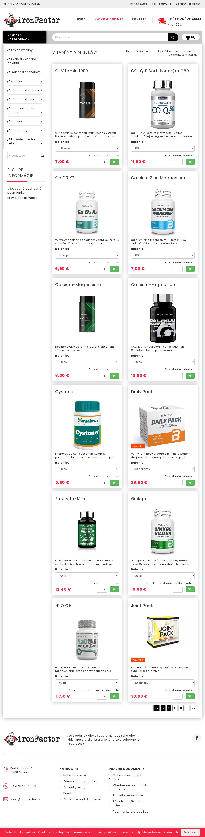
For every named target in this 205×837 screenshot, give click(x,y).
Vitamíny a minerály (183, 55)
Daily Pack (142, 392)
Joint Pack (142, 605)
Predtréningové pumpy (25, 110)
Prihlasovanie (162, 4)
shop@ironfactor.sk (25, 799)
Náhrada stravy (26, 99)
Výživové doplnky (109, 19)
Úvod (81, 19)
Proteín (26, 121)
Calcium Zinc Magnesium (158, 178)
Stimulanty (26, 130)
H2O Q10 (64, 605)
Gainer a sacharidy (26, 72)
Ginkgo (138, 498)
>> (193, 708)
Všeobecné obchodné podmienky (24, 191)
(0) (193, 37)
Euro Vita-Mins (71, 498)
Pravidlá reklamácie (22, 198)
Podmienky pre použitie (131, 811)
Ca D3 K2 (64, 178)
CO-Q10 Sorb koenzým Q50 (160, 71)
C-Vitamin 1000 (71, 71)
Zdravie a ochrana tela (181, 51)
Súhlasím (190, 832)
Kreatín (26, 81)
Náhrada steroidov (26, 90)
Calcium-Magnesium (78, 284)
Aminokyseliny (26, 50)
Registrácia (139, 4)
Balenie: (62, 142)
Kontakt (139, 19)
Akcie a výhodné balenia (22, 61)
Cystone (64, 392)
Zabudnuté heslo (188, 4)
